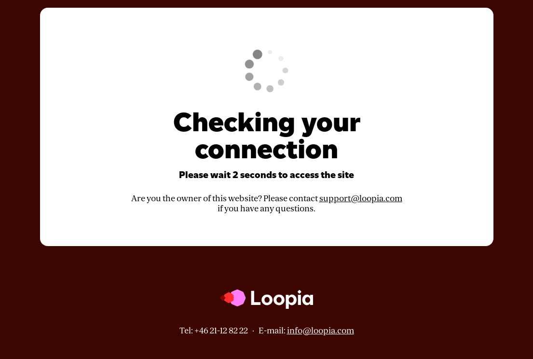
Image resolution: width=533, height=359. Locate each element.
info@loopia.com (320, 331)
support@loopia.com (360, 198)
